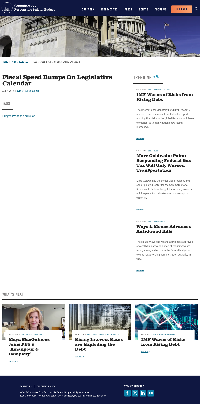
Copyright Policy (46, 386)
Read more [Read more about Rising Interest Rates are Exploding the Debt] (78, 357)
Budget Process (159, 221)
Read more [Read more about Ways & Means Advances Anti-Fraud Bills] (140, 271)
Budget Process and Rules (18, 116)
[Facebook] (127, 393)
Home (5, 61)
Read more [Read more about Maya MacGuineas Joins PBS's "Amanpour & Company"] (12, 361)
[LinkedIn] (143, 393)
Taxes (156, 151)
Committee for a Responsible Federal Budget (28, 7)
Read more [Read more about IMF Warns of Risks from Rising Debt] (140, 139)
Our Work (88, 9)
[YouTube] (151, 393)
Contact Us (26, 386)
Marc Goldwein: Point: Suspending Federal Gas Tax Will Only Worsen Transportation (163, 163)
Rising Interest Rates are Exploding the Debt (99, 344)
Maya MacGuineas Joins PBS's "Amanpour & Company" (29, 347)
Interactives (109, 9)
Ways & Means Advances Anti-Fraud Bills (163, 229)
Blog (150, 89)
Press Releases (20, 61)
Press (128, 9)
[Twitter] (135, 393)
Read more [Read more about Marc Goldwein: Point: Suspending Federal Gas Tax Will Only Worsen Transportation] (140, 209)
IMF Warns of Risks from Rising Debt (164, 97)
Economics (115, 335)
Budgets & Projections (28, 90)
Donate (143, 9)
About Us (160, 9)
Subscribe (182, 9)
